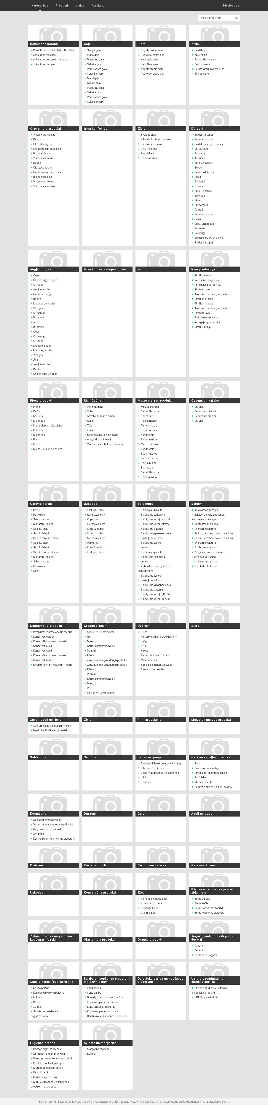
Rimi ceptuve (202, 289)
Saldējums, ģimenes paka (156, 533)
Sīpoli (197, 176)
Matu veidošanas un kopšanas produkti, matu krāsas (50, 1084)
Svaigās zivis (202, 73)
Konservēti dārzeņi (44, 636)
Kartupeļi (199, 158)
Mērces (37, 997)
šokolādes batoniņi (44, 64)
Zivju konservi (202, 64)
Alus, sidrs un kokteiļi (99, 439)
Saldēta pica (40, 528)
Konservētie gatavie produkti (50, 641)
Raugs (37, 139)
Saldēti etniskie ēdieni (45, 538)
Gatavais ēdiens (203, 865)
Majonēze (39, 420)
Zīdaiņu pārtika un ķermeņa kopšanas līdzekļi (51, 937)
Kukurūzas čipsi (96, 514)
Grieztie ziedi (148, 912)
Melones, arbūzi (42, 350)
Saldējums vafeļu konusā (155, 519)
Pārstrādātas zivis (205, 59)
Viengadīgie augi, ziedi (154, 898)
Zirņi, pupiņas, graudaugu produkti (107, 660)
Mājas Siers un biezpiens (47, 449)
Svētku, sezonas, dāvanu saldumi (213, 533)
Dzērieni (144, 626)
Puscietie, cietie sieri (153, 54)
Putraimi (92, 650)
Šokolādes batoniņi (45, 44)
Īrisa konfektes (95, 128)
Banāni (37, 298)
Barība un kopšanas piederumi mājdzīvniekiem (107, 980)
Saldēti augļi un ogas (45, 280)
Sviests (91, 1053)
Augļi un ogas (40, 269)
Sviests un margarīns (100, 1043)
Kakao (90, 430)
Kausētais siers (149, 59)
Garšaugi (199, 181)
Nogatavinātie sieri (152, 50)
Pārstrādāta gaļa (97, 69)
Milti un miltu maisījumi (100, 632)
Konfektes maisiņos (206, 523)
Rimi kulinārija (202, 275)
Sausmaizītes (149, 430)
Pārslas (91, 655)
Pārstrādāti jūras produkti (209, 69)
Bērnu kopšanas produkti (209, 908)
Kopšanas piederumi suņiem (103, 1011)
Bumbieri (38, 317)
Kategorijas (40, 5)
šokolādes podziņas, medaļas (50, 59)
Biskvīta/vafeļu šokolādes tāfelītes (53, 50)
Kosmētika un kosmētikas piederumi (54, 838)
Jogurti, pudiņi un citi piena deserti (212, 937)
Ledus (144, 547)
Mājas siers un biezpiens (47, 425)
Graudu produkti (96, 626)
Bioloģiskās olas (42, 153)
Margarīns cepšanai (98, 1049)
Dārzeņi (197, 128)
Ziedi (142, 892)
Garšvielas (200, 777)
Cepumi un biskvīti (205, 411)
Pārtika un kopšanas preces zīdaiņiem (212, 891)
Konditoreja (147, 434)
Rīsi (89, 636)
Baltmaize (147, 416)
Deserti (198, 950)
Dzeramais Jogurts (205, 955)
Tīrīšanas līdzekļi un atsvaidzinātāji (161, 763)
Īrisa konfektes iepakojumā (105, 269)
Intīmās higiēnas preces (47, 1049)
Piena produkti (41, 400)
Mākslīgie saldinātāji (206, 997)
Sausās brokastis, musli (101, 645)
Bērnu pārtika (202, 898)
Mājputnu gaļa (95, 59)
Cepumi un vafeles (205, 400)
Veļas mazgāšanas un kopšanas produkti (158, 775)
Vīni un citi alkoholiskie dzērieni (105, 444)
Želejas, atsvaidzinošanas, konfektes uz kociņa (208, 554)
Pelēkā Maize (149, 462)
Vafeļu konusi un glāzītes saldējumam (154, 568)
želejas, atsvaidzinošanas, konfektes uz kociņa (208, 517)
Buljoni (37, 1002)
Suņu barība (94, 992)
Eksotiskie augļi (42, 294)
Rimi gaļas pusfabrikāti (207, 284)
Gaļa (87, 44)
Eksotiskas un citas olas (47, 148)
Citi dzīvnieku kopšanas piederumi (107, 1016)
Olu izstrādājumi (42, 144)
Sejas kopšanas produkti (47, 819)
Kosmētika (38, 813)
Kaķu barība (94, 988)
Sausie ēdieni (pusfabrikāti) (51, 982)
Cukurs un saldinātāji (206, 768)
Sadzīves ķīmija (150, 757)
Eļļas (197, 763)
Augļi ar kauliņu (42, 289)
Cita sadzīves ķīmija (152, 768)
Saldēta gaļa (94, 64)
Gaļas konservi (95, 73)
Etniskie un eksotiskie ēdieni (210, 772)
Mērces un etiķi (203, 782)
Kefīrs (36, 411)
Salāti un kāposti (204, 172)
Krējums (38, 416)
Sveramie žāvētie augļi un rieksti (52, 725)
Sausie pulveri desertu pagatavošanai (45, 1014)
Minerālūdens (95, 406)
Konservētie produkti (46, 626)
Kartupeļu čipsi (95, 510)
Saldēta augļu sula (151, 510)
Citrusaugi (39, 312)
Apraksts (98, 5)
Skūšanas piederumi (45, 1077)
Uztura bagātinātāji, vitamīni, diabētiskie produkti (210, 990)
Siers (142, 44)
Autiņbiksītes (202, 903)
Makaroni (92, 641)
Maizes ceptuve (150, 406)
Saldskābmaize (150, 411)
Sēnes (198, 167)
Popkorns (92, 519)
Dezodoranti (40, 1072)
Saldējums (146, 504)
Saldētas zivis (202, 50)
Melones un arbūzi (44, 303)
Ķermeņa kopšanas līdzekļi (49, 1053)
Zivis (195, 44)
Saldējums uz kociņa (153, 514)
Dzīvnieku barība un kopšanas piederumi (161, 980)
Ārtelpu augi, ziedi (151, 903)
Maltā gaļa (93, 54)
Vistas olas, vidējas (44, 134)
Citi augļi (38, 284)
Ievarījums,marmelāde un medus (52, 632)
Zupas (37, 1006)
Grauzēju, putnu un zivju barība (105, 997)
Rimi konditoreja (203, 298)
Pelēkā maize (149, 420)
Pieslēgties (231, 5)
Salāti (36, 510)
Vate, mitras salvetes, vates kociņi (53, 824)
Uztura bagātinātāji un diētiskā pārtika (208, 980)
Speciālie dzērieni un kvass (102, 434)
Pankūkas (39, 514)
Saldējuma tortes (151, 542)
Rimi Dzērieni (94, 400)
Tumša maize (149, 425)
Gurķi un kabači (203, 162)
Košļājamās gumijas (206, 510)
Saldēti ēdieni (41, 533)
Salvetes (146, 782)
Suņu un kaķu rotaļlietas (101, 1006)
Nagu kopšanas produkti (47, 829)
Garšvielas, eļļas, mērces (210, 757)
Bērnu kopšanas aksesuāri (209, 912)
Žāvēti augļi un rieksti (46, 719)
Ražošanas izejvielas (206, 280)
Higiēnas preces (42, 1043)
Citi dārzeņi (201, 148)
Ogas (36, 275)
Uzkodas (90, 504)
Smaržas (38, 833)
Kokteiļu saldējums (152, 538)
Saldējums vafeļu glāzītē (155, 523)
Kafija (90, 420)
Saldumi (197, 504)
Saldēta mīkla (149, 439)
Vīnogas (38, 308)
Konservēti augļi (42, 645)
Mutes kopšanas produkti (48, 1067)
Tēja (89, 425)
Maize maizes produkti (155, 400)
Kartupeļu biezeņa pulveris (48, 992)
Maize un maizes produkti (211, 719)
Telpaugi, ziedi (149, 908)
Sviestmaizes (41, 519)
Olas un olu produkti (45, 128)
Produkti (62, 5)
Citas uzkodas (95, 528)
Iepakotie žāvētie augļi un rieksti (51, 730)
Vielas (80, 5)
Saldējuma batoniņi (152, 528)
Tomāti (198, 186)
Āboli (36, 322)
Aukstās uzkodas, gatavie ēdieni (213, 294)
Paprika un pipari (204, 139)
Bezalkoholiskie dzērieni (101, 416)
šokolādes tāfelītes (44, 54)
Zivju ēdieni (201, 54)
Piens (36, 406)
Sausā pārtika (41, 988)
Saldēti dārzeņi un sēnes (208, 144)
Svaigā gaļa (94, 50)
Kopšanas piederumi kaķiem (103, 1002)
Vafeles (199, 406)
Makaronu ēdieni (43, 523)
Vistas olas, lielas (43, 158)
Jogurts (199, 945)
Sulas (90, 411)
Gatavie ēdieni (41, 504)
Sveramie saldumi (205, 528)
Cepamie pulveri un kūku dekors (213, 786)
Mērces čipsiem (96, 523)
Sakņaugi (199, 153)
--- (140, 269)
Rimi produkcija (203, 269)
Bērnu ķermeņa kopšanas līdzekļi (52, 1058)
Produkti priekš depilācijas (48, 1063)
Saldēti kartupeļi (203, 134)
